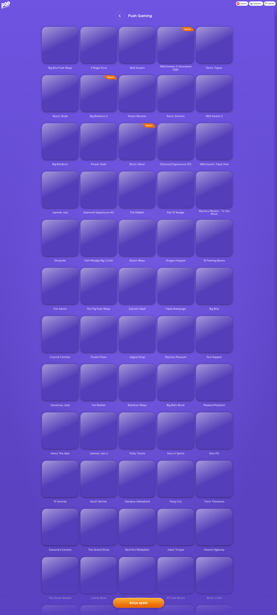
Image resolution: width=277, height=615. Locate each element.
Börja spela (139, 603)
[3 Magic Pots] (98, 45)
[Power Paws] (98, 334)
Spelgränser (255, 3)
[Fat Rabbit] (137, 190)
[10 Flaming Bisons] (214, 238)
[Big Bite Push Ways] (60, 45)
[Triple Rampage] (175, 286)
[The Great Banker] (60, 575)
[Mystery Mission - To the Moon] (214, 190)
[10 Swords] (60, 479)
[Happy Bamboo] (137, 575)
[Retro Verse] (137, 141)
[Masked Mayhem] (214, 382)
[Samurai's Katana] (60, 527)
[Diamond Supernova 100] (175, 141)
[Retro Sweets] (175, 93)
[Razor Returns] (137, 93)
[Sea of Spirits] (175, 431)
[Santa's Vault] (137, 286)
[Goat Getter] (98, 479)
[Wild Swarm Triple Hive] (214, 141)
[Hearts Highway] (214, 527)
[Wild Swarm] (137, 45)
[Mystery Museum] (175, 334)
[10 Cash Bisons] (175, 575)
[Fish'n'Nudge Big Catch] (98, 238)
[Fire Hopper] (214, 334)
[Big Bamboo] (60, 141)
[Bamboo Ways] (137, 382)
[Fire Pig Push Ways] (98, 286)
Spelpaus (242, 3)
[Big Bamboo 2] (98, 93)
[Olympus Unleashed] (137, 479)
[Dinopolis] (60, 238)
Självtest (269, 3)
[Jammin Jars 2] (98, 431)
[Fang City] (175, 479)
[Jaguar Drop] (137, 334)
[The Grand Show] (98, 527)
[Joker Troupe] (175, 527)
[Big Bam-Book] (175, 382)
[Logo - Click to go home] (6, 5)
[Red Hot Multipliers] (137, 527)
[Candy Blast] (98, 575)
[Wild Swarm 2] (214, 93)
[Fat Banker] (98, 382)
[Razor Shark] (60, 93)
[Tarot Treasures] (214, 479)
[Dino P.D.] (214, 431)
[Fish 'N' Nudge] (175, 190)
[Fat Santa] (60, 286)
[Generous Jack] (60, 382)
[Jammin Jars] (60, 190)
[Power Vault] (98, 141)
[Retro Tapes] (214, 45)
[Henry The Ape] (60, 431)
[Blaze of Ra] (214, 575)
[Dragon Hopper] (175, 238)
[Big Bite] (214, 286)
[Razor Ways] (137, 238)
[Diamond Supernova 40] (98, 190)
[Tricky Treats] (137, 431)
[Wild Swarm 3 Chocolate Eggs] (175, 45)
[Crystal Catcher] (60, 334)
